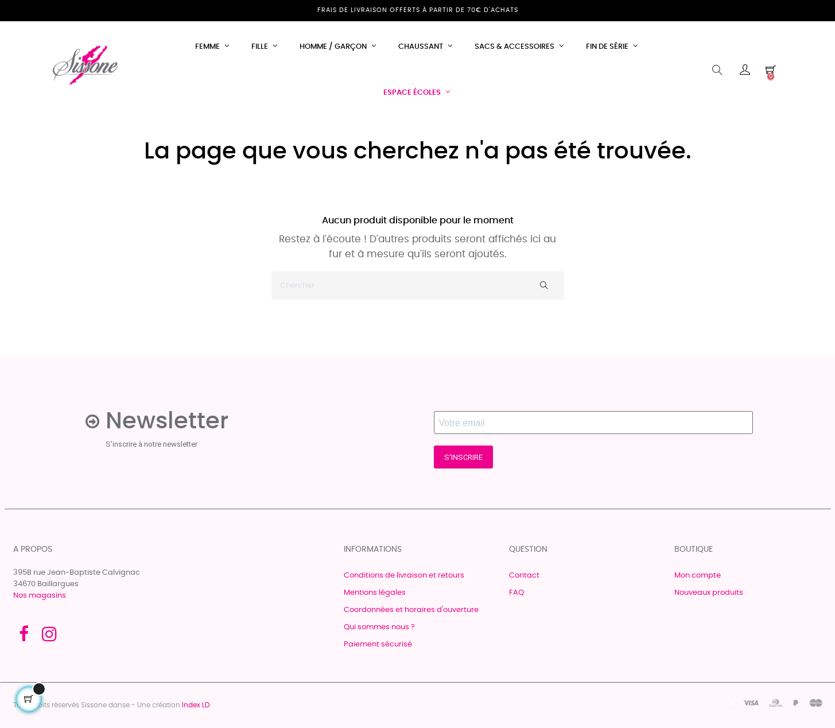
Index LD (195, 705)
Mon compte (697, 575)
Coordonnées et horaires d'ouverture (411, 610)
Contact (524, 575)
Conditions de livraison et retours (404, 575)
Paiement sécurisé (378, 644)
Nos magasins (39, 595)
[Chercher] (418, 285)
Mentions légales (375, 593)
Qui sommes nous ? (379, 627)
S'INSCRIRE (463, 457)
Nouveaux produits (708, 593)
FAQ (516, 593)
